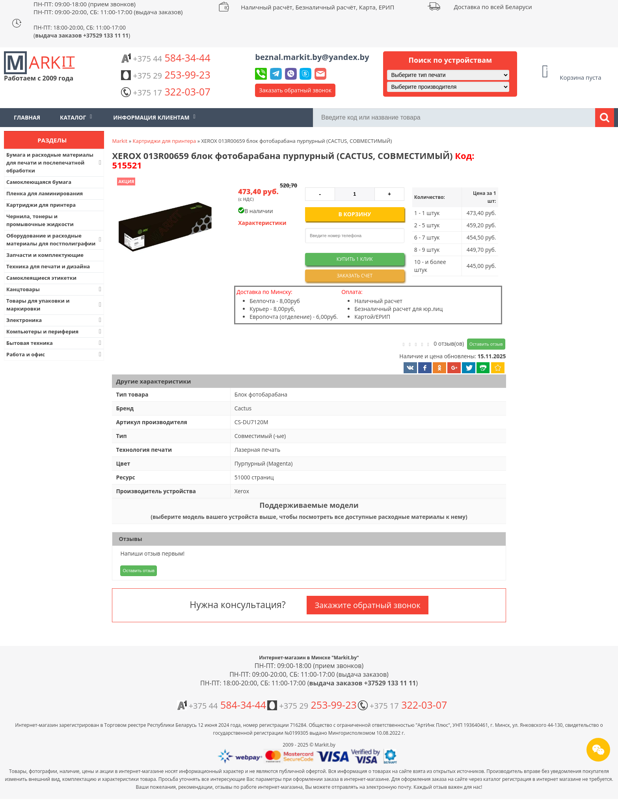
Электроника (54, 320)
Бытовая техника (54, 342)
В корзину (354, 214)
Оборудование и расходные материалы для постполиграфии (54, 239)
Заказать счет (355, 275)
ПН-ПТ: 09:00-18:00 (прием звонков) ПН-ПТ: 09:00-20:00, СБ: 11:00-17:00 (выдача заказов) (108, 8)
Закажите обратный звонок (367, 605)
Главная (27, 117)
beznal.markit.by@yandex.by (312, 57)
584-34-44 (165, 57)
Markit (119, 140)
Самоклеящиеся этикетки (41, 277)
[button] (164, 227)
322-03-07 (165, 91)
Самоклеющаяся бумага (38, 181)
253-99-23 (165, 74)
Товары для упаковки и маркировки (54, 304)
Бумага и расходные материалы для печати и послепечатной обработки (54, 162)
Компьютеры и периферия (54, 331)
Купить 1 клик (355, 259)
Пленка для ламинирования (44, 193)
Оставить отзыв (486, 344)
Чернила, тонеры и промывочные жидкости (40, 220)
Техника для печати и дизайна (48, 266)
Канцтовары (54, 289)
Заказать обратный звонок (295, 90)
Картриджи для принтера (41, 204)
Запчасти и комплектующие (45, 254)
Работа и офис (54, 354)
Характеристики (262, 222)
